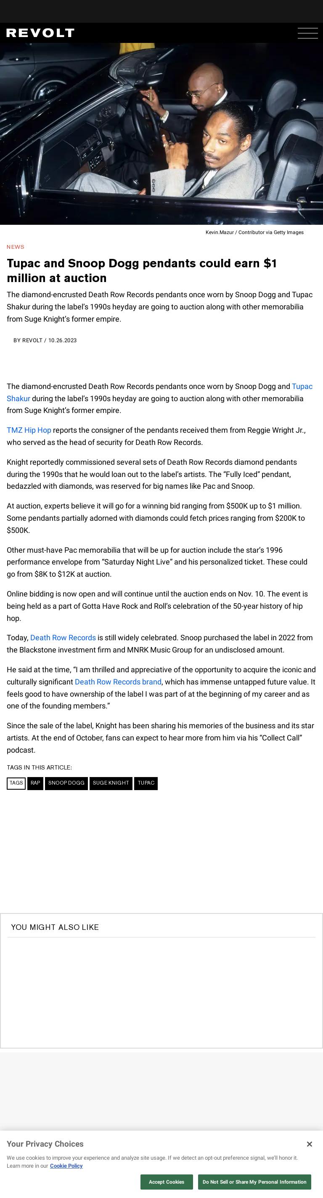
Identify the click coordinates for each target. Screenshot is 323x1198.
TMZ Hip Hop (29, 430)
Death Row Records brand (118, 681)
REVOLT (32, 340)
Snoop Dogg (66, 783)
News (16, 246)
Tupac (146, 783)
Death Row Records (63, 637)
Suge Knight (111, 783)
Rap (35, 783)
